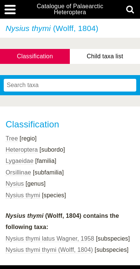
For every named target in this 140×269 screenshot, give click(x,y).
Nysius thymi (23, 195)
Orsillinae (18, 172)
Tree (12, 138)
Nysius (15, 183)
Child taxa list (105, 56)
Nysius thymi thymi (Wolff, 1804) (49, 250)
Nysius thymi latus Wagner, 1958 (50, 238)
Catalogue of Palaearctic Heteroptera (70, 9)
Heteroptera (22, 149)
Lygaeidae (20, 161)
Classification (35, 56)
